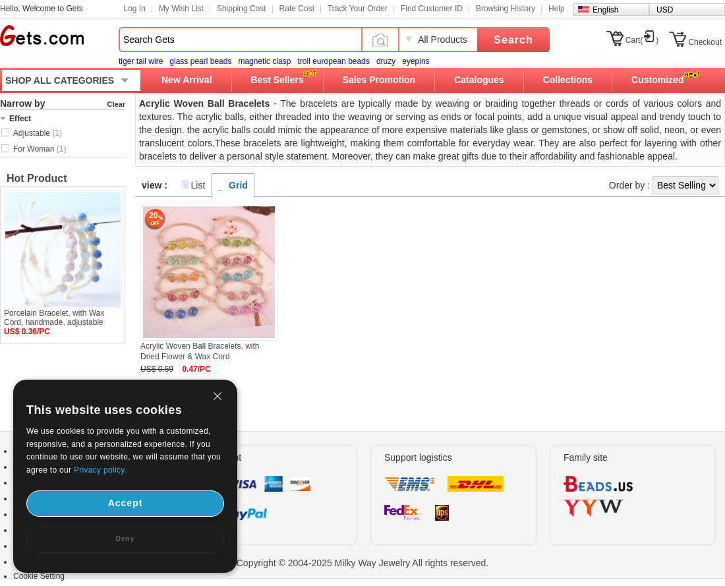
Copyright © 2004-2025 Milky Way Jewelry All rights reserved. (363, 563)
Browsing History (505, 8)
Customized (657, 79)
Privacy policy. (100, 470)
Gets (42, 35)
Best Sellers (277, 79)
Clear (116, 104)
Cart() (642, 40)
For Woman (39, 149)
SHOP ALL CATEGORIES (59, 80)
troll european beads (333, 61)
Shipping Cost (241, 8)
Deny (125, 538)
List (198, 185)
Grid (238, 185)
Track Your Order (358, 8)
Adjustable (37, 133)
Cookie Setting (39, 576)
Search (513, 39)
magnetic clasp (264, 61)
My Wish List (181, 8)
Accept (125, 503)
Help (556, 8)
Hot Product (37, 178)
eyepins (415, 61)
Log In (135, 8)
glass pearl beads (200, 61)
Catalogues (479, 79)
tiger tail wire (141, 61)
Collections (568, 79)
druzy (385, 61)
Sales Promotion (379, 79)
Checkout (705, 42)
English (605, 10)
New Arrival (186, 79)
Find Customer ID (432, 8)
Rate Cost (296, 8)
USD (664, 10)
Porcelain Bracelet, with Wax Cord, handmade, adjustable (54, 317)
